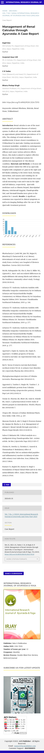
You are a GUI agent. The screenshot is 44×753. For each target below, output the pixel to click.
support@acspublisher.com (25, 746)
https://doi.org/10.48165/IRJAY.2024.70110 (23, 102)
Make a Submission (13, 573)
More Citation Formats (16, 559)
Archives (13, 11)
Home (4, 11)
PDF (7, 485)
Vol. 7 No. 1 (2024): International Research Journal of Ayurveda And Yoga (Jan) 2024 (20, 14)
